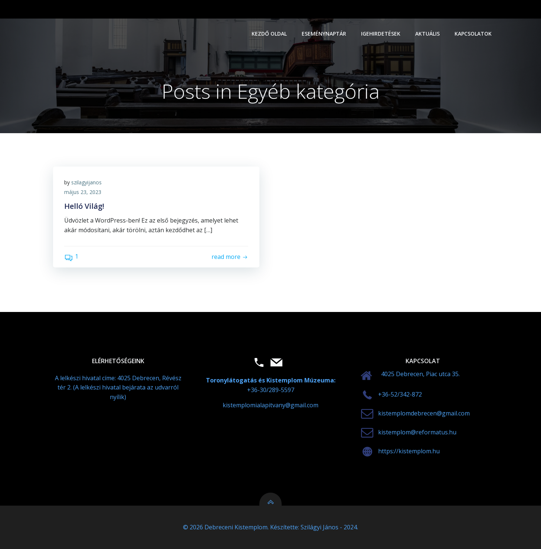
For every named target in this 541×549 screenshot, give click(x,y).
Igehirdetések (380, 33)
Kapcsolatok (473, 33)
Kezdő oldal (269, 33)
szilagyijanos (86, 182)
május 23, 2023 (82, 191)
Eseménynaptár (324, 33)
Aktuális (427, 33)
